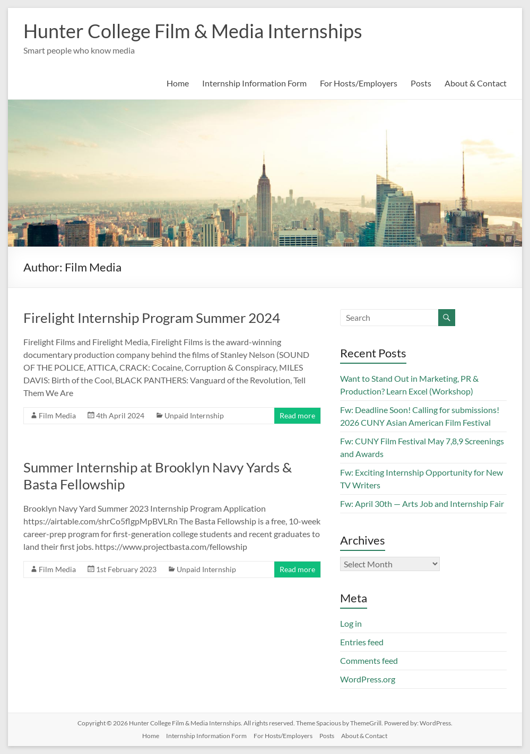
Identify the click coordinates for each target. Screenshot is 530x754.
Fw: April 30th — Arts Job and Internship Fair (422, 503)
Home (178, 83)
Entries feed (362, 642)
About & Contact (476, 83)
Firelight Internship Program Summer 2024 (151, 317)
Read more (297, 415)
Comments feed (369, 660)
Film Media (57, 415)
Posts (421, 83)
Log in (351, 623)
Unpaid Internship (194, 415)
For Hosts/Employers (358, 83)
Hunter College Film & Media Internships (192, 30)
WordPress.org (367, 679)
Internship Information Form (254, 83)
